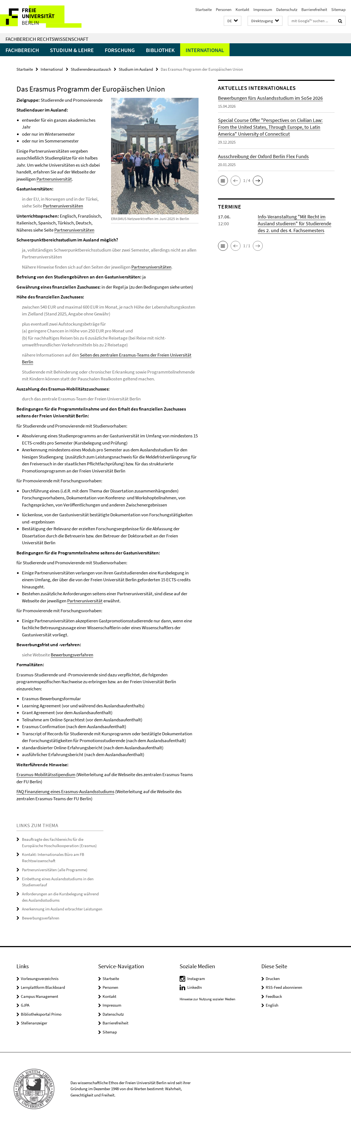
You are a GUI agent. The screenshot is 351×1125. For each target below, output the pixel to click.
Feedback (274, 995)
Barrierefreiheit (314, 9)
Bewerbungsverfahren (72, 655)
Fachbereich (22, 50)
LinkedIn (194, 986)
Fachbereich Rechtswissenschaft (46, 39)
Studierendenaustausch (91, 69)
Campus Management (39, 995)
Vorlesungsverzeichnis (39, 978)
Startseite (203, 9)
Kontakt (242, 9)
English (272, 1004)
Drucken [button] (273, 978)
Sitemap (338, 9)
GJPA (25, 1004)
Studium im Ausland (136, 69)
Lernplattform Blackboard (43, 986)
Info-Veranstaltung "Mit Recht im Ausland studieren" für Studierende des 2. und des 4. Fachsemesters (294, 223)
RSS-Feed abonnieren (284, 986)
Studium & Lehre (72, 50)
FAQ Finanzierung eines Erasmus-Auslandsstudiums (65, 791)
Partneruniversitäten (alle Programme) (54, 869)
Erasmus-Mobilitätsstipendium (45, 774)
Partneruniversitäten (63, 206)
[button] (232, 21)
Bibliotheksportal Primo (41, 1013)
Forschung (120, 50)
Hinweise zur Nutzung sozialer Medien (207, 998)
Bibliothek (160, 50)
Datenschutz (286, 9)
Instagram (196, 978)
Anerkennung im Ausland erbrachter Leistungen (62, 908)
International (205, 50)
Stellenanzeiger (34, 1022)
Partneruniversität (54, 179)
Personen (223, 9)
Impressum (262, 9)
